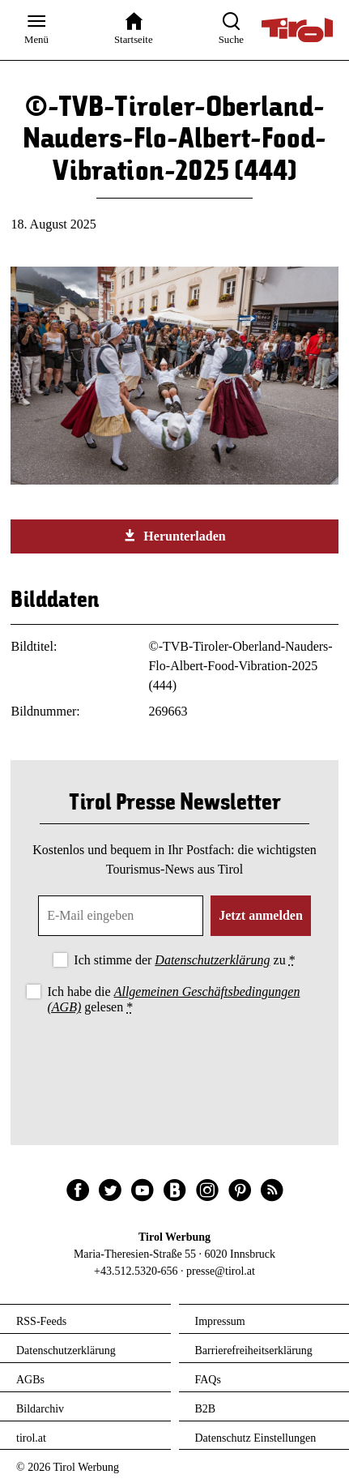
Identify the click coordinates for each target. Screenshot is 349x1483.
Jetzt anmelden (261, 915)
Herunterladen (174, 535)
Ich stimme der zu (184, 960)
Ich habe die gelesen (173, 999)
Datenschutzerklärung (212, 960)
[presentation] (175, 1062)
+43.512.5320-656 (136, 1271)
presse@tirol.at (220, 1271)
